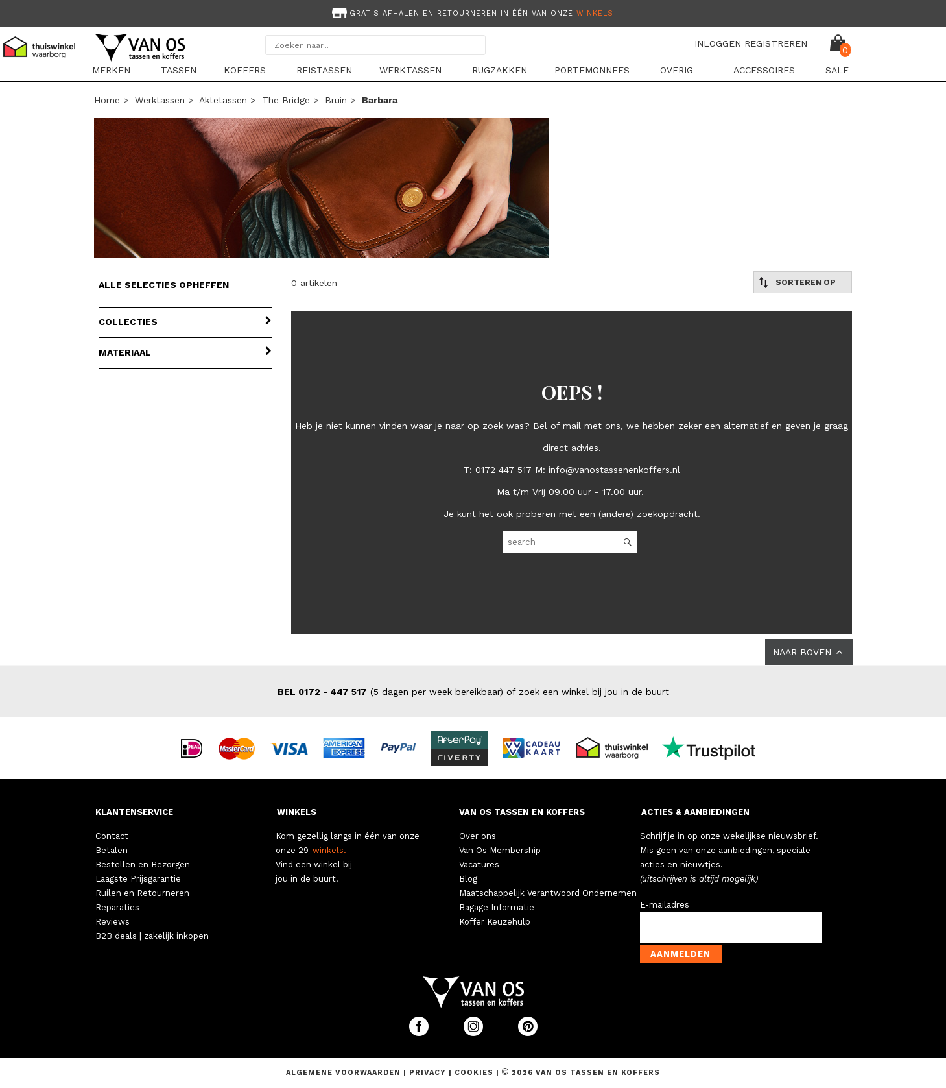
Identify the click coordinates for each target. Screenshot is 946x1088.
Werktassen (410, 70)
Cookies (474, 1073)
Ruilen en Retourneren (142, 893)
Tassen (178, 70)
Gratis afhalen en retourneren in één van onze (471, 13)
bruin (336, 100)
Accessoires (764, 70)
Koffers (245, 70)
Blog (468, 879)
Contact (111, 836)
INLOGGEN (717, 43)
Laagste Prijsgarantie (138, 879)
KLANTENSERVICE (134, 812)
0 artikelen (314, 283)
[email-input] (731, 927)
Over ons (477, 836)
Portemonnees (592, 70)
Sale (837, 70)
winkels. (329, 850)
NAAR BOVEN (809, 652)
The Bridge (286, 100)
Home (107, 100)
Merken (111, 70)
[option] (473, 12)
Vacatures (479, 864)
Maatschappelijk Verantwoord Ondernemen (548, 893)
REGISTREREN (775, 43)
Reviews (112, 921)
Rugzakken (499, 70)
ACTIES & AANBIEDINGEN (695, 812)
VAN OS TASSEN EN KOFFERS (522, 812)
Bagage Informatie (496, 907)
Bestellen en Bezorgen (142, 864)
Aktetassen (223, 100)
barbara (379, 100)
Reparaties (117, 907)
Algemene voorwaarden (344, 1073)
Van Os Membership (500, 850)
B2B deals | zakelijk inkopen (152, 936)
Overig (676, 70)
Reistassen (324, 70)
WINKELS (296, 812)
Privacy (429, 1073)
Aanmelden (680, 954)
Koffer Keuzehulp (494, 921)
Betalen (111, 850)
